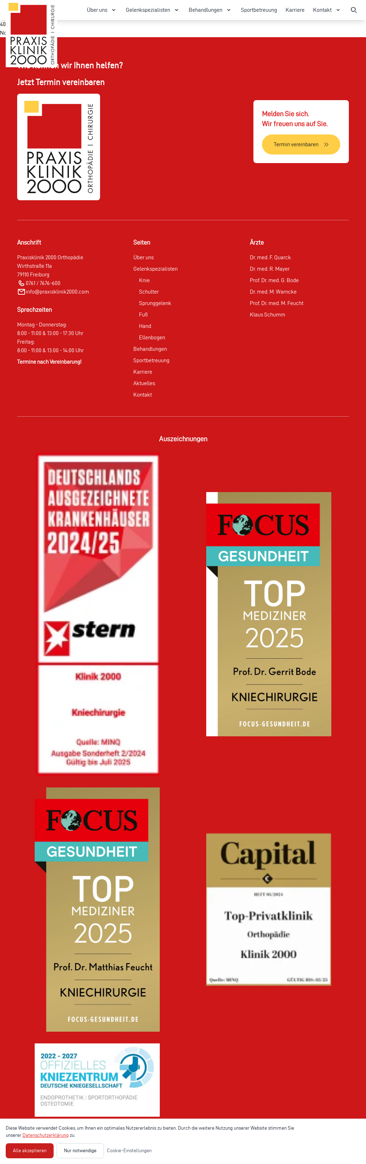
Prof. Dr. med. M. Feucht (276, 303)
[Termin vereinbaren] (301, 144)
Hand (145, 326)
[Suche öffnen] (353, 10)
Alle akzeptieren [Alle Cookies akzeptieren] (29, 1150)
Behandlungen (150, 349)
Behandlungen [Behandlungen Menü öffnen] (210, 10)
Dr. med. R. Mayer (270, 269)
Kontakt (142, 395)
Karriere (295, 10)
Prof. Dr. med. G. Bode (274, 280)
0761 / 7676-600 (43, 283)
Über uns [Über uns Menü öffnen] (102, 10)
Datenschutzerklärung (46, 1135)
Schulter (149, 292)
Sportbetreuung (259, 10)
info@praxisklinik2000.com (57, 292)
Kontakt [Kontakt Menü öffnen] (327, 10)
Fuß (143, 314)
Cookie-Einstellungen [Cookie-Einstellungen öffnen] (129, 1150)
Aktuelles (144, 383)
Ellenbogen (152, 337)
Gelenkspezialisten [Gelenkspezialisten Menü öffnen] (153, 10)
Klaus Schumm (267, 314)
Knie (144, 280)
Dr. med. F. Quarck (270, 257)
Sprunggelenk (155, 303)
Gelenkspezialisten (155, 269)
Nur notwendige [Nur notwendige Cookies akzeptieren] (80, 1150)
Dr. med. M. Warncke (273, 292)
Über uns (143, 257)
